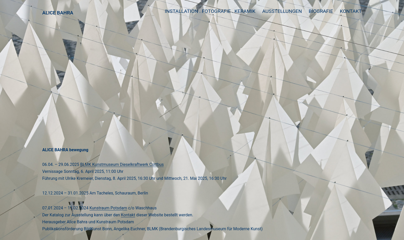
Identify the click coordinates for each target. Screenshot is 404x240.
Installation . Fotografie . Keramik (210, 11)
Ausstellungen (282, 11)
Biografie (321, 11)
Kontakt (351, 11)
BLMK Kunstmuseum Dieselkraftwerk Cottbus (122, 164)
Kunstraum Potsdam (108, 208)
